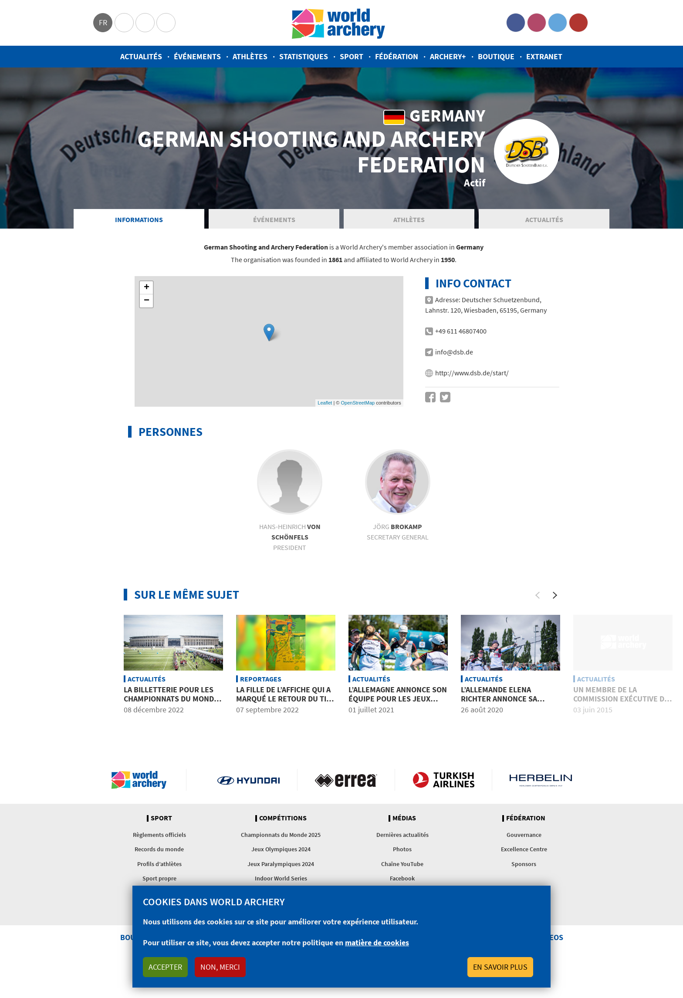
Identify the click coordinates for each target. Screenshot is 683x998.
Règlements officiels (159, 839)
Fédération (396, 56)
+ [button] (146, 292)
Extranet (544, 56)
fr (103, 22)
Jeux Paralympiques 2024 (280, 868)
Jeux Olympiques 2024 (281, 853)
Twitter (557, 22)
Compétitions (283, 822)
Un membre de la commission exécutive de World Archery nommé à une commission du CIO (621, 708)
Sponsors (523, 868)
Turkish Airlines (444, 784)
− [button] (146, 305)
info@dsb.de (454, 356)
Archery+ (448, 56)
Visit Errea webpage (346, 784)
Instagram (536, 22)
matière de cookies (377, 942)
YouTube (578, 22)
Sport (351, 56)
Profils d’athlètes (159, 868)
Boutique (496, 56)
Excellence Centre (524, 853)
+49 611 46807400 (461, 335)
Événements (197, 56)
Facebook (515, 22)
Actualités (141, 56)
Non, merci (220, 967)
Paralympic (145, 22)
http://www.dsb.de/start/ (472, 377)
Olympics (124, 22)
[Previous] (537, 599)
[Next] (555, 599)
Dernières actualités (402, 839)
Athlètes (250, 56)
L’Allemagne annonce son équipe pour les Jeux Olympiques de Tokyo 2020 (398, 703)
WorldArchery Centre (166, 22)
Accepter (165, 967)
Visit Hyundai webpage (248, 784)
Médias (404, 822)
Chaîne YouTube (402, 868)
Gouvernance (524, 839)
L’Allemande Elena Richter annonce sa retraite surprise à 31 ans (504, 708)
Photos (402, 853)
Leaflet (325, 407)
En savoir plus (500, 967)
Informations (139, 223)
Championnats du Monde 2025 (281, 839)
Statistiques (303, 56)
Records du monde (159, 853)
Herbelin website (541, 784)
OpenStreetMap (358, 407)
